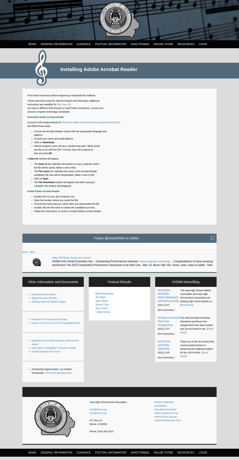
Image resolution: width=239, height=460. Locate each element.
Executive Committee (165, 412)
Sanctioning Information (44, 297)
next (32, 252)
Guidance (84, 44)
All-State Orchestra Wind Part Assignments (169, 325)
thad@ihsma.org (98, 412)
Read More (186, 308)
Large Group (102, 315)
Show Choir (102, 308)
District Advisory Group (166, 416)
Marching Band (104, 297)
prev (25, 252)
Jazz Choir (101, 311)
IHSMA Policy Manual (165, 420)
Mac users (62, 104)
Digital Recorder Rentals (44, 301)
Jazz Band (101, 304)
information (51, 376)
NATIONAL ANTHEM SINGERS (164, 348)
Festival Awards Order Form (46, 355)
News (32, 44)
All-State (100, 300)
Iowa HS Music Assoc (65, 257)
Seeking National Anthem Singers (49, 305)
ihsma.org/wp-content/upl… (156, 261)
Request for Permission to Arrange (49, 322)
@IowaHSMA (85, 258)
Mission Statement (163, 405)
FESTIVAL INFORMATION (110, 44)
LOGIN (203, 44)
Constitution (160, 409)
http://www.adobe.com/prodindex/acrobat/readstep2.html (90, 122)
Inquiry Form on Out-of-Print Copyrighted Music (56, 326)
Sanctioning (140, 44)
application (66, 376)
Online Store (163, 44)
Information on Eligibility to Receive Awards (54, 351)
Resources (186, 44)
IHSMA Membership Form (167, 423)
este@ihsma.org (98, 416)
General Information (56, 44)
